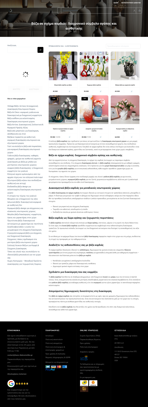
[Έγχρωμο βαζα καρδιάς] (94, 66)
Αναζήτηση (11, 45)
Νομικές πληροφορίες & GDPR (57, 357)
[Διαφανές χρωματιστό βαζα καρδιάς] (94, 110)
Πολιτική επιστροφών (89, 347)
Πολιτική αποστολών (54, 339)
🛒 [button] (69, 91)
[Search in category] (98, 11)
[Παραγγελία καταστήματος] (123, 46)
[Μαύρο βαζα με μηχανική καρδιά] (125, 66)
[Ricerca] (40, 50)
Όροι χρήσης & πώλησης (55, 354)
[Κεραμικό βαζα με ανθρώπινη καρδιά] (125, 110)
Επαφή (116, 3)
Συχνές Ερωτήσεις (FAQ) (90, 336)
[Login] (134, 11)
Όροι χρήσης (85, 343)
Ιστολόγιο (49, 336)
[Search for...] (59, 11)
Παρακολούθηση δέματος (90, 339)
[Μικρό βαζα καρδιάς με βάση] (63, 66)
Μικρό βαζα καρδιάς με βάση (63, 85)
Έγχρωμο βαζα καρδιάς (94, 85)
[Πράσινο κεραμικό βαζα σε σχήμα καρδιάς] (63, 110)
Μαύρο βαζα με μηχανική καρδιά (125, 85)
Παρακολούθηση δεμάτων (131, 3)
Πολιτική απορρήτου (53, 343)
